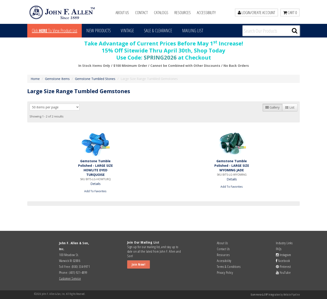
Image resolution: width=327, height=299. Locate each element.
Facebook (283, 260)
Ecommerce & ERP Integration (265, 295)
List (290, 107)
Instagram (283, 254)
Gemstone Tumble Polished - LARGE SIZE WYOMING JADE (231, 165)
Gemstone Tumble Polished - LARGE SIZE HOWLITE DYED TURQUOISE (95, 168)
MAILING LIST (192, 30)
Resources (182, 12)
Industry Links (284, 243)
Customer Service (70, 278)
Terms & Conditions (228, 266)
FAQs (279, 249)
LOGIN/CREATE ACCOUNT (256, 12)
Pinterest (283, 266)
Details (95, 184)
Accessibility (206, 12)
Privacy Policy (225, 272)
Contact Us (223, 249)
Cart (290, 12)
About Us (122, 12)
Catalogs (161, 12)
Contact (141, 12)
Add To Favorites (95, 191)
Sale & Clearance (158, 30)
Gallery (272, 107)
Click (54, 30)
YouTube (283, 272)
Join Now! (138, 264)
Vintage (127, 30)
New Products (98, 30)
